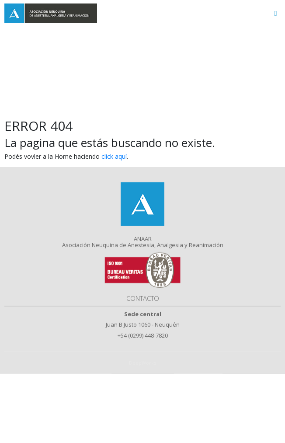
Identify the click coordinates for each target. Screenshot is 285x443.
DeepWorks (142, 370)
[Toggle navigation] (276, 13)
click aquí (114, 156)
